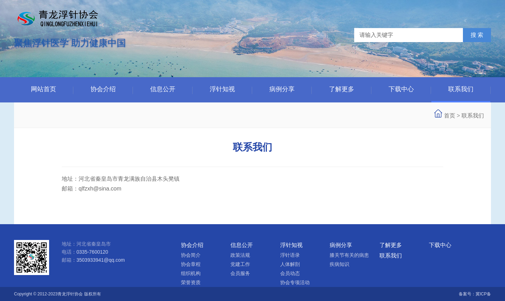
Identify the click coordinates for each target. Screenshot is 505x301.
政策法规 (240, 255)
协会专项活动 (295, 282)
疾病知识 (339, 264)
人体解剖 (290, 264)
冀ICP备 (483, 294)
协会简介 (191, 255)
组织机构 (191, 273)
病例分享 (282, 89)
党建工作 (240, 264)
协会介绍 (103, 89)
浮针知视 (222, 89)
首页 (449, 116)
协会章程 (191, 264)
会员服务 (240, 273)
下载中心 (401, 89)
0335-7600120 (92, 252)
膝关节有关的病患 (349, 255)
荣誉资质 (191, 282)
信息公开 (162, 89)
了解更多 (341, 89)
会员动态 (290, 273)
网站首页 (43, 89)
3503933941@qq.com (100, 260)
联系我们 (460, 89)
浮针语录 (290, 255)
